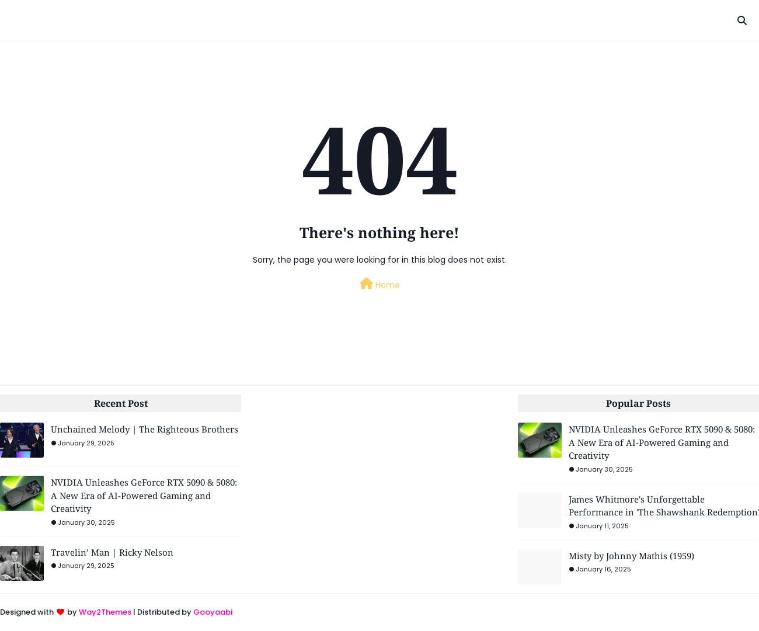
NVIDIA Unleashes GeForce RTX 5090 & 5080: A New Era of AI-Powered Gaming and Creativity (144, 495)
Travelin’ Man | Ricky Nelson (112, 552)
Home (380, 284)
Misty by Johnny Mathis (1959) (631, 556)
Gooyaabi (212, 612)
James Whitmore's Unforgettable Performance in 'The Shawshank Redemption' (664, 505)
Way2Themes (105, 612)
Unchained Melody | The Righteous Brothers (144, 429)
